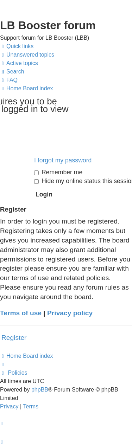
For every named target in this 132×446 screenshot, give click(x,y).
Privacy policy (70, 313)
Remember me (58, 172)
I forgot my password (63, 160)
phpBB (39, 390)
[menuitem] (27, 55)
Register (13, 337)
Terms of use (21, 313)
